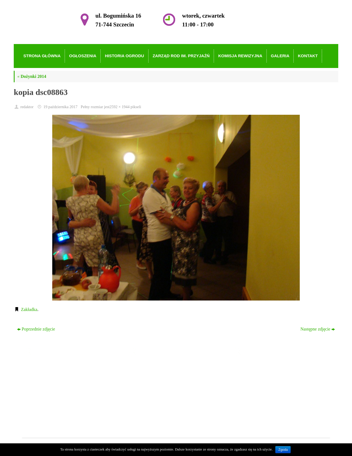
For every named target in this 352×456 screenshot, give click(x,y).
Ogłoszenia (150, 376)
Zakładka (29, 309)
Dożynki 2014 (31, 76)
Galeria (146, 408)
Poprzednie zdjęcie (36, 329)
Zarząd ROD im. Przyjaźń (163, 392)
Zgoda (283, 450)
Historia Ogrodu (154, 384)
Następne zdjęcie (317, 329)
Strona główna (153, 368)
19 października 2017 (60, 107)
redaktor (27, 107)
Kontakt (147, 416)
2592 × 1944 (119, 107)
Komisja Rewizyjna (157, 400)
